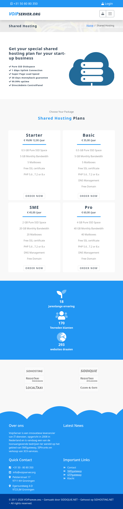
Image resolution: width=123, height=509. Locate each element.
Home (89, 25)
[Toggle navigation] (110, 13)
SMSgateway (75, 472)
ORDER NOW (34, 196)
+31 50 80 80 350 (24, 4)
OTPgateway (75, 475)
